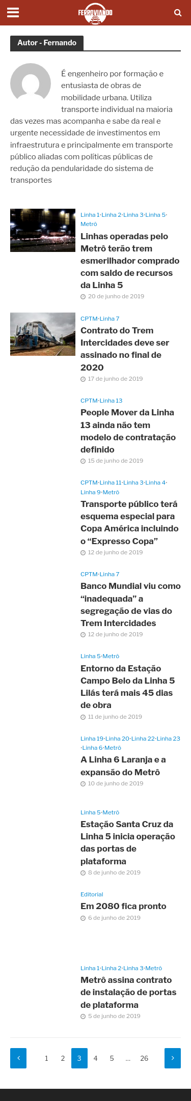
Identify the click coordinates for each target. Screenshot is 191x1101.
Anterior (18, 1058)
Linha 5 (155, 214)
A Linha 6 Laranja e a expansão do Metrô (123, 765)
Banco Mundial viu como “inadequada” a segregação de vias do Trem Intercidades (130, 604)
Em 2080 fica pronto (123, 906)
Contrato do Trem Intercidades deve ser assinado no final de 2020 (125, 349)
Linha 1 (90, 214)
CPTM (89, 318)
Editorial (91, 894)
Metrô (88, 224)
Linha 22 (143, 738)
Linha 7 (109, 318)
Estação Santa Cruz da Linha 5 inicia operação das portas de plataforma (127, 842)
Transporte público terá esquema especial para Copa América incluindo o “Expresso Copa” (129, 522)
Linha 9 (90, 492)
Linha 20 (117, 738)
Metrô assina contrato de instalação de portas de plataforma (128, 992)
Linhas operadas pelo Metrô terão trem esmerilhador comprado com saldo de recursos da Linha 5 (130, 261)
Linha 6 (93, 747)
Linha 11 (110, 482)
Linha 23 (168, 738)
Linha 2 (111, 214)
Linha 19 (91, 738)
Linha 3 (133, 214)
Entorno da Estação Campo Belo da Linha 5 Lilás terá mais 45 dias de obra (127, 687)
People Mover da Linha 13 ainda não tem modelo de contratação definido (128, 431)
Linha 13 (110, 400)
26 (145, 1058)
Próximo (173, 1058)
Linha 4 (155, 482)
